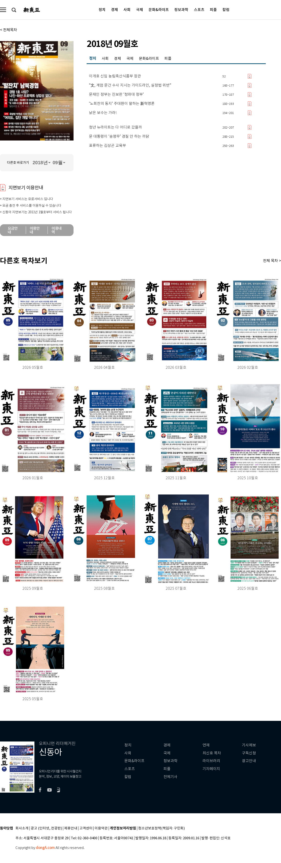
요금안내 (13, 230)
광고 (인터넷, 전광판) (46, 828)
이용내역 (57, 230)
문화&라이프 (158, 9)
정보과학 (181, 9)
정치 (102, 9)
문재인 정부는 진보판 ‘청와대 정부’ (116, 94)
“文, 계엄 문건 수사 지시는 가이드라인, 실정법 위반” (130, 85)
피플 (213, 9)
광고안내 (249, 761)
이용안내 (35, 230)
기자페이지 (211, 769)
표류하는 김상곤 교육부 (107, 146)
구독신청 (249, 753)
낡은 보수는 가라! (103, 113)
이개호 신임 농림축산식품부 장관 (115, 76)
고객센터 (85, 828)
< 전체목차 (8, 30)
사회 (126, 9)
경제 (114, 9)
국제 (139, 9)
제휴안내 (70, 828)
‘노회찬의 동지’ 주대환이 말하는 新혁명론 (122, 104)
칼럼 (225, 9)
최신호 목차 (212, 753)
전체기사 (170, 777)
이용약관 (101, 828)
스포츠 (199, 9)
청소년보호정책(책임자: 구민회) (161, 828)
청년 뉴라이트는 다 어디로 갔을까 (115, 127)
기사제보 (249, 745)
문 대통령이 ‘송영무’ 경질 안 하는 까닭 (119, 136)
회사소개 (22, 828)
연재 (206, 745)
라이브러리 (211, 761)
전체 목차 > (272, 260)
